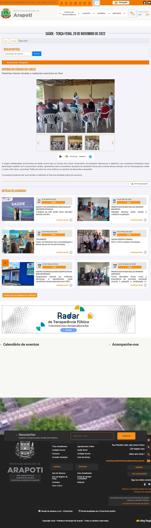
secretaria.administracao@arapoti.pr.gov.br (125, 461)
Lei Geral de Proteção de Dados (135, 503)
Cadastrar (126, 436)
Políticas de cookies (142, 492)
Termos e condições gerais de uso (136, 489)
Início (6, 41)
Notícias (14, 41)
